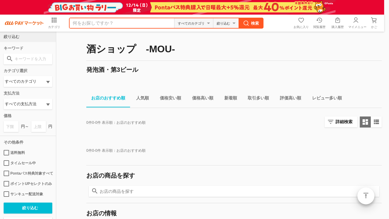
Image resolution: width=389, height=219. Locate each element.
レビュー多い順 (324, 99)
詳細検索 (344, 121)
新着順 (228, 99)
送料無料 (14, 152)
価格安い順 (168, 99)
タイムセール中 (20, 163)
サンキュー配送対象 (23, 194)
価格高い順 (200, 99)
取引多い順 (256, 99)
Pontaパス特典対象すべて (28, 173)
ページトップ (365, 195)
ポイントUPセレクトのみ (28, 183)
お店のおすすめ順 (105, 99)
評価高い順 (288, 99)
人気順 (140, 99)
